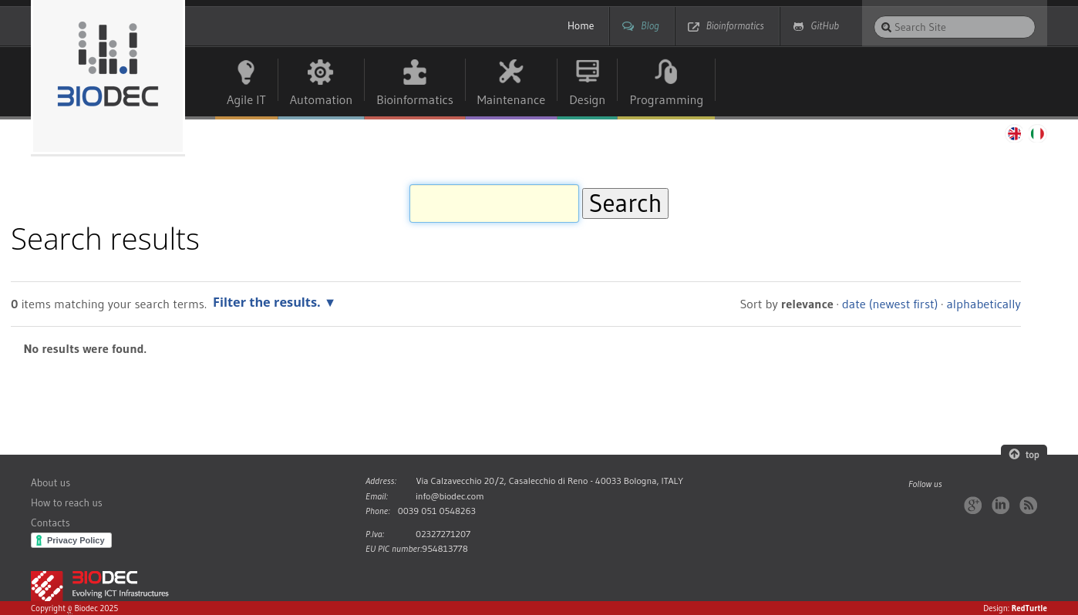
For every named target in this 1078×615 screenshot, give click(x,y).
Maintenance (511, 99)
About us (50, 482)
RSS (1028, 505)
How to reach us (67, 502)
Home (581, 25)
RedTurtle (1029, 608)
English (1013, 133)
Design (587, 99)
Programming (666, 99)
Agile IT (246, 99)
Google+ (973, 505)
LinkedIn (1000, 505)
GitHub (825, 25)
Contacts (50, 522)
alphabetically (983, 303)
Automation (321, 99)
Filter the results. (268, 302)
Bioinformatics (735, 25)
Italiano (1038, 133)
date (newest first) (890, 303)
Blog (650, 25)
